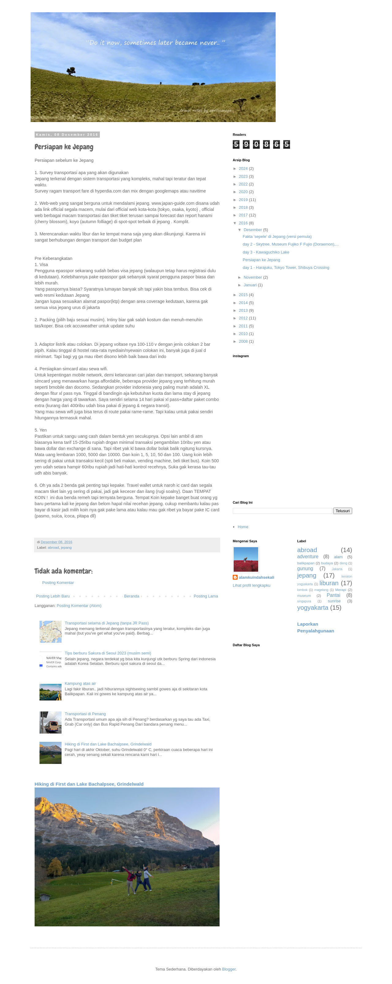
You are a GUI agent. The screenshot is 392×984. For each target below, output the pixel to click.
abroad (53, 547)
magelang (322, 590)
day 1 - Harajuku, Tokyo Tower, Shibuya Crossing (286, 267)
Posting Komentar (58, 582)
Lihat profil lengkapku (251, 585)
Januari (251, 285)
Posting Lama (206, 596)
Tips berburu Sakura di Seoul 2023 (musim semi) (108, 653)
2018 (244, 207)
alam (338, 557)
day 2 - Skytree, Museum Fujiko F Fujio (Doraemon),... (291, 244)
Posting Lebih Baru (53, 596)
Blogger (229, 969)
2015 (244, 294)
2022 (244, 184)
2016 (244, 223)
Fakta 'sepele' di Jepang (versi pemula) (277, 236)
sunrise (334, 601)
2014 (244, 302)
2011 (244, 326)
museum (304, 595)
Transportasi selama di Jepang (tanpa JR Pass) (107, 623)
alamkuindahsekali (256, 577)
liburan (328, 582)
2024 (244, 168)
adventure (307, 556)
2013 (244, 310)
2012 (244, 318)
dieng (343, 563)
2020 (244, 191)
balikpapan (306, 563)
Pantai (333, 595)
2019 (244, 199)
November (253, 277)
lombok (302, 590)
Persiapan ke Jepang (261, 259)
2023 (244, 176)
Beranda (131, 596)
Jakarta (337, 569)
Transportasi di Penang (85, 713)
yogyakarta (313, 607)
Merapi (340, 590)
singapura (304, 601)
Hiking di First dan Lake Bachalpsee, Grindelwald (108, 744)
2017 (244, 215)
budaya (327, 563)
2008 (244, 341)
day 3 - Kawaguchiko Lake (266, 252)
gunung (305, 568)
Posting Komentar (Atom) (79, 605)
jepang (66, 547)
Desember (253, 229)
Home (243, 526)
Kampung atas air (80, 683)
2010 (244, 333)
